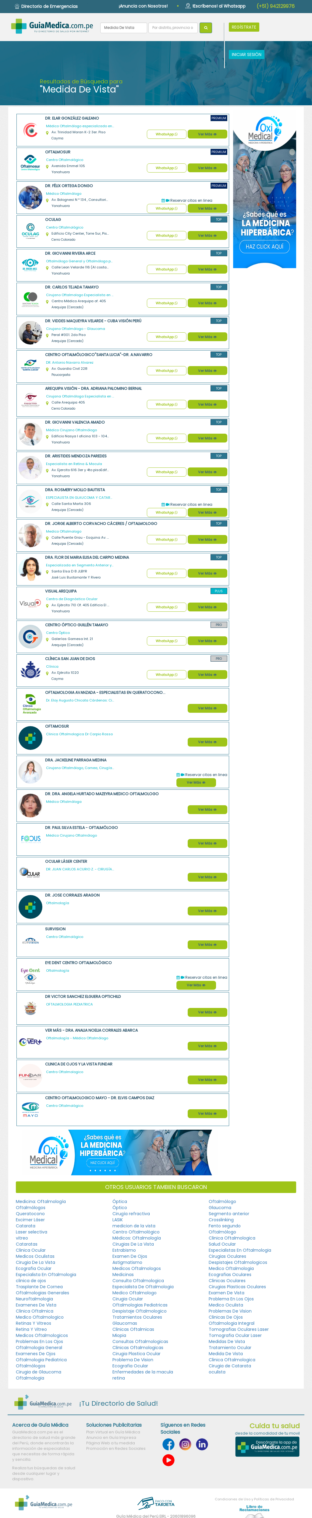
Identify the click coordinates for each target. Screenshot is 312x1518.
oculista (217, 1372)
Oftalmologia (30, 1378)
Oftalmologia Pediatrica (41, 1360)
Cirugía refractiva (131, 1214)
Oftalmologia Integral (231, 1323)
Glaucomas (124, 1323)
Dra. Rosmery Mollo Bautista (75, 489)
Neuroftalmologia (34, 1299)
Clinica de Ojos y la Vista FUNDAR (78, 1064)
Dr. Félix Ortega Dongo (69, 185)
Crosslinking (221, 1220)
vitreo (22, 1238)
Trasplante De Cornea (39, 1287)
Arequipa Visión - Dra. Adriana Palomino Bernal (93, 388)
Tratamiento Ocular (230, 1348)
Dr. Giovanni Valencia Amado (75, 422)
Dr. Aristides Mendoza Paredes (76, 456)
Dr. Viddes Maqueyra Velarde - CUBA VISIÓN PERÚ (93, 321)
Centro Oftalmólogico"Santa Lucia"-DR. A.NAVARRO (98, 354)
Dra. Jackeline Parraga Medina (75, 760)
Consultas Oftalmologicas (140, 1341)
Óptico (119, 1208)
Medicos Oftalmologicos (42, 1335)
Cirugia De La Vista (35, 1262)
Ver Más (207, 134)
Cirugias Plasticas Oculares (237, 1287)
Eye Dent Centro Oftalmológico (78, 962)
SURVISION (55, 929)
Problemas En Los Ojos (39, 1341)
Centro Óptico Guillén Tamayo (76, 625)
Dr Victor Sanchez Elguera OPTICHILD (83, 996)
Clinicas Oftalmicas (133, 1329)
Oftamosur (57, 726)
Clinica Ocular (31, 1250)
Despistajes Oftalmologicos (238, 1262)
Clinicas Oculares (227, 1281)
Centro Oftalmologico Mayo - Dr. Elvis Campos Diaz (99, 1097)
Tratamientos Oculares (137, 1317)
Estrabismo (124, 1250)
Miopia (119, 1335)
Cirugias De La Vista (133, 1244)
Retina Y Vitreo (31, 1329)
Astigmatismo (127, 1262)
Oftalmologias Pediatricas (140, 1305)
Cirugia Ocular (127, 1299)
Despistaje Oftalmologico (139, 1311)
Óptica (119, 1201)
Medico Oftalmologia (231, 1268)
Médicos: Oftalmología (136, 1238)
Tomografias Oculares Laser (239, 1329)
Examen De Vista (226, 1293)
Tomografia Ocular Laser (235, 1335)
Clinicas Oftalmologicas (137, 1348)
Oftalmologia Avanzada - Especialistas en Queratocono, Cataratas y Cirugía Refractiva (105, 692)
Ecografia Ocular (33, 1268)
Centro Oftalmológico (136, 1232)
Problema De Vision (132, 1360)
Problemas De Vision (230, 1311)
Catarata (25, 1226)
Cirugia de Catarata (230, 1366)
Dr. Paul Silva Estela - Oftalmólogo (81, 827)
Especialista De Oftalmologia (143, 1287)
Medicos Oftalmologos (136, 1268)
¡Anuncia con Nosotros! (143, 6)
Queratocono (30, 1214)
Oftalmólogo (222, 1201)
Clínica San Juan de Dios (70, 658)
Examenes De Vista (36, 1305)
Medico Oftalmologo (134, 1293)
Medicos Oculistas (35, 1256)
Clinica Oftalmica (34, 1311)
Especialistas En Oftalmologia (240, 1250)
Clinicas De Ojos (226, 1317)
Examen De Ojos (129, 1256)
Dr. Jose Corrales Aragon (72, 895)
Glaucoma (220, 1208)
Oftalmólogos (30, 1208)
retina (118, 1378)
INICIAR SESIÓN (246, 54)
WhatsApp (167, 134)
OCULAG (53, 219)
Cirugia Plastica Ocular (136, 1354)
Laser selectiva (31, 1232)
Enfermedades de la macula (142, 1372)
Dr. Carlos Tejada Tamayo (72, 287)
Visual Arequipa (60, 591)
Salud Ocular (222, 1244)
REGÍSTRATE (244, 27)
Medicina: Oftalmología (41, 1201)
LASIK (117, 1220)
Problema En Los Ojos (231, 1299)
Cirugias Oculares (227, 1256)
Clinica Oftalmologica (232, 1238)
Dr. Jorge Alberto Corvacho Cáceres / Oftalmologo (101, 523)
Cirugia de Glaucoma (38, 1372)
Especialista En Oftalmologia (46, 1274)
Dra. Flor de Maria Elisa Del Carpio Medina (87, 557)
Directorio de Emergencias (49, 6)
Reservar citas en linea (186, 200)
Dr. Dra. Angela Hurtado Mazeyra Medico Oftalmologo (102, 793)
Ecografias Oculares (230, 1274)
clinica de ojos (31, 1281)
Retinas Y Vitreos (33, 1323)
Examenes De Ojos (35, 1354)
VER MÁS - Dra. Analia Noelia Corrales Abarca (91, 1030)
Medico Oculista (226, 1305)
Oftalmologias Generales (42, 1293)
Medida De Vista (226, 1354)
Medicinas (123, 1274)
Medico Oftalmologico (40, 1317)
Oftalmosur (57, 152)
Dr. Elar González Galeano (72, 118)
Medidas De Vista (227, 1341)
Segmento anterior (229, 1214)
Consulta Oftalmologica (138, 1281)
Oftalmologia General (39, 1348)
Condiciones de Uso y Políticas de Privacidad (254, 1499)
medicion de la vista (133, 1226)
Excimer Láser (30, 1220)
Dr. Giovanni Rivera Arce (70, 253)
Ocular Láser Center (66, 861)
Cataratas (26, 1244)
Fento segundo (225, 1226)
